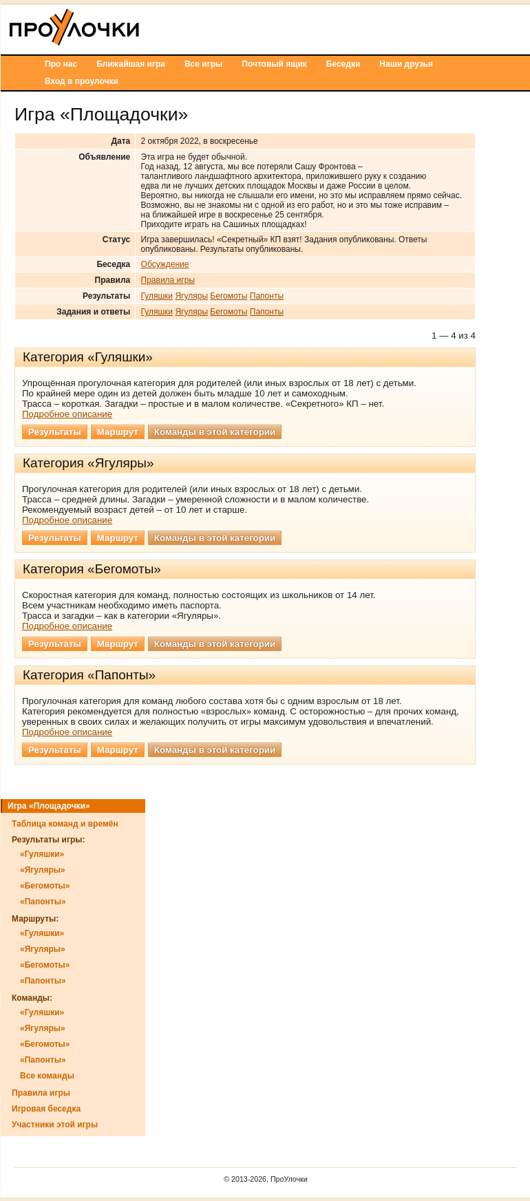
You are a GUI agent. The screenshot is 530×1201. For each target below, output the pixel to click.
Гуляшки (157, 296)
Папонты (267, 296)
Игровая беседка (46, 1109)
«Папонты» (43, 901)
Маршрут (117, 432)
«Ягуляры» (42, 870)
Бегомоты (228, 296)
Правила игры (168, 280)
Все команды (47, 1076)
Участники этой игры (55, 1124)
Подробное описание (67, 414)
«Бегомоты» (45, 886)
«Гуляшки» (42, 854)
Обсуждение (165, 264)
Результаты (54, 432)
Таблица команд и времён (65, 824)
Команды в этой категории (214, 432)
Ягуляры (191, 296)
